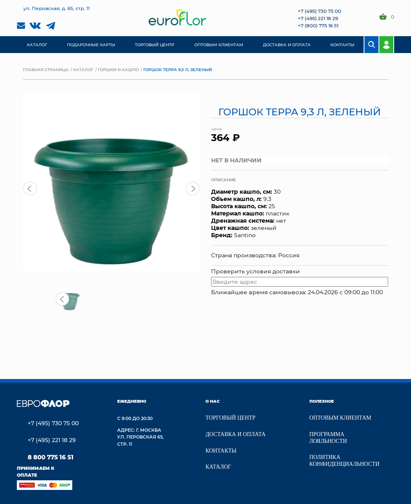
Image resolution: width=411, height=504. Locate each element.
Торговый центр (230, 418)
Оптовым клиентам (340, 418)
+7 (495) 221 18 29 (318, 18)
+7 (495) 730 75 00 (319, 11)
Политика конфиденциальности (344, 460)
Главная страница (46, 69)
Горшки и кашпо (118, 69)
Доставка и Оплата (236, 434)
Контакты (221, 451)
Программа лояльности (328, 437)
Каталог (83, 69)
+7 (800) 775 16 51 (318, 25)
